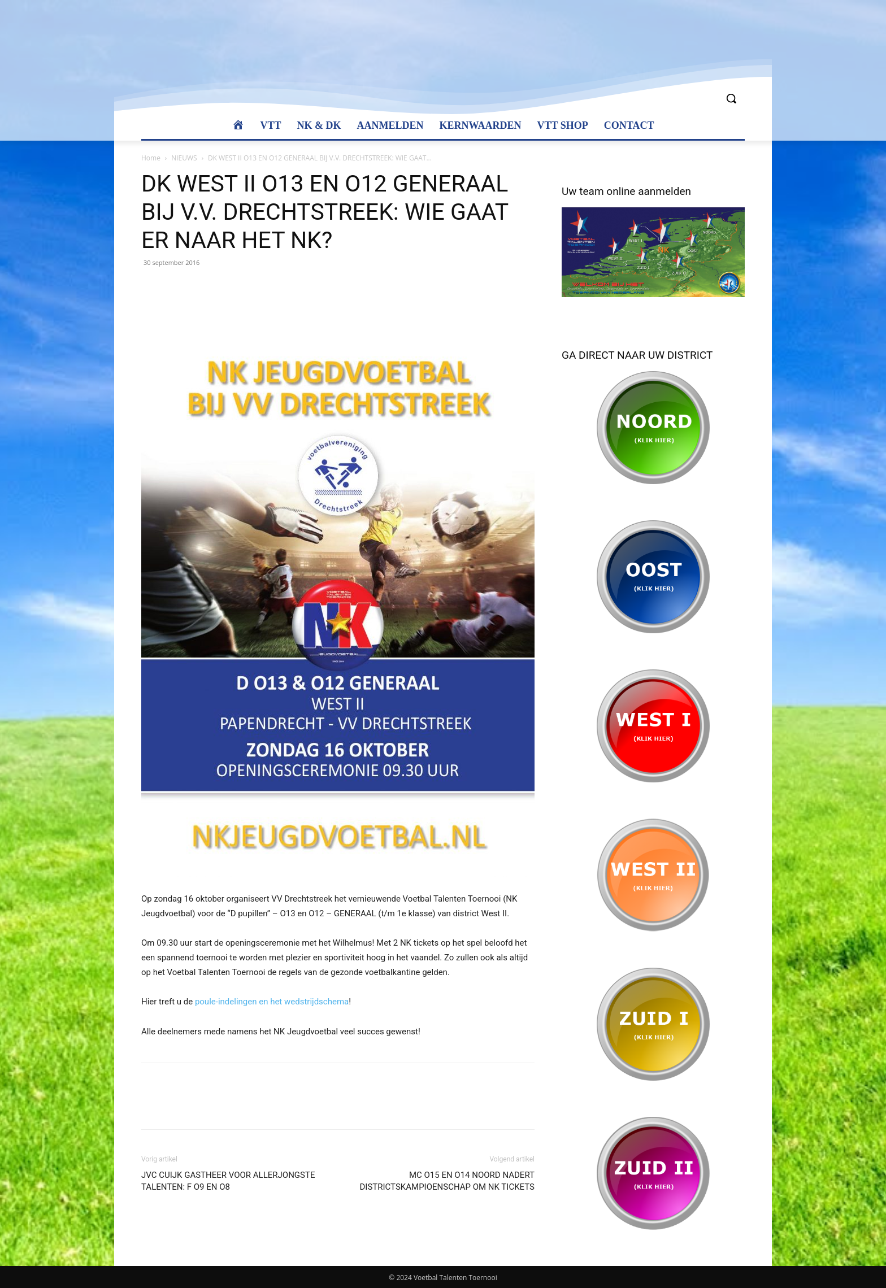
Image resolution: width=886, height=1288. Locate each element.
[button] (731, 98)
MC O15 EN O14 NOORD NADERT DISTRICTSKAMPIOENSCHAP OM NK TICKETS (447, 1181)
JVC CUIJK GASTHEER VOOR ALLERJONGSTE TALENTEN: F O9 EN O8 (228, 1181)
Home (150, 158)
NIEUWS (184, 158)
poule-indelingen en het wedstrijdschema (272, 1002)
